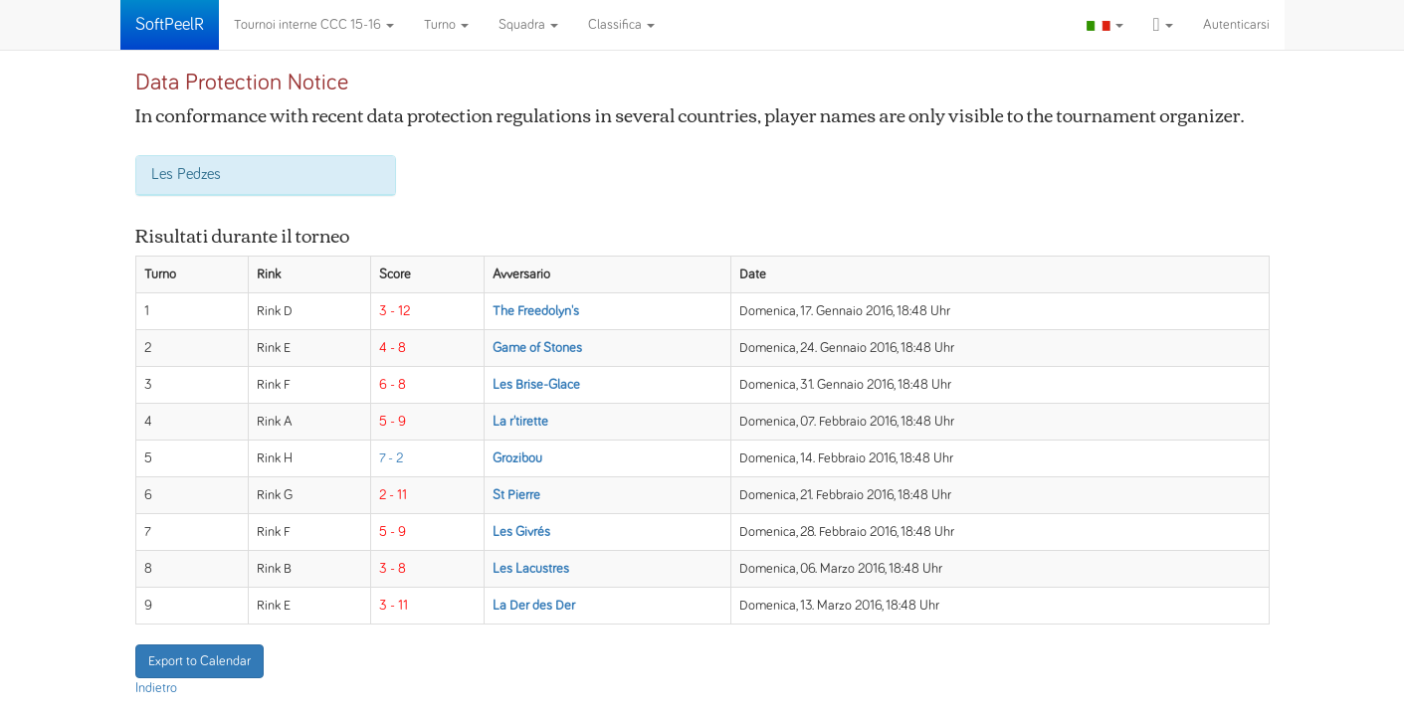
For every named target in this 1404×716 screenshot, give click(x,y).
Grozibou (517, 458)
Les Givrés (521, 532)
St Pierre (516, 495)
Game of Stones (537, 348)
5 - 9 (392, 422)
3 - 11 (393, 606)
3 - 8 (392, 569)
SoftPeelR (169, 25)
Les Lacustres (531, 569)
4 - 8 (392, 348)
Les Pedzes (186, 174)
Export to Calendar (199, 661)
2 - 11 (393, 495)
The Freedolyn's (536, 311)
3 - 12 (394, 311)
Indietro (156, 688)
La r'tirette (520, 422)
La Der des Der (534, 606)
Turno (446, 25)
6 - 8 (392, 385)
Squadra (528, 25)
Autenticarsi (1236, 25)
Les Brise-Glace (536, 385)
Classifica (621, 25)
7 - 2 (391, 458)
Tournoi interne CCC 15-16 (314, 25)
